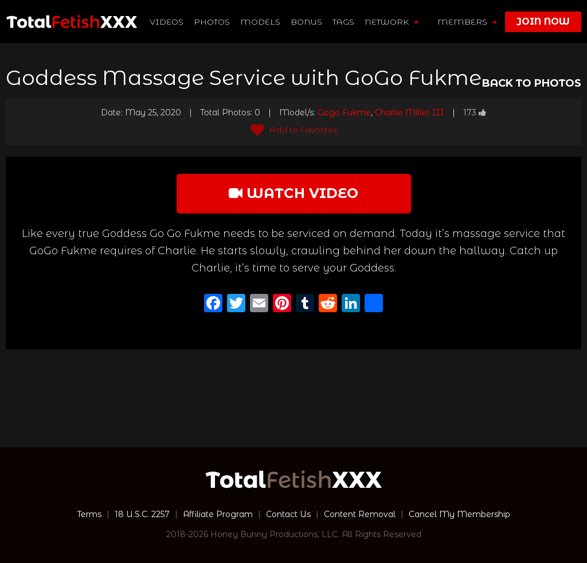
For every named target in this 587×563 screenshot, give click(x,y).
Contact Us (288, 514)
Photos (212, 22)
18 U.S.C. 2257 (142, 514)
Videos (166, 22)
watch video (293, 193)
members (467, 22)
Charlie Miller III (409, 112)
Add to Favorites (294, 130)
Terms (89, 514)
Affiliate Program (218, 514)
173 (474, 112)
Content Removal (360, 514)
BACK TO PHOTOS (531, 83)
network (391, 22)
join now (543, 21)
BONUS (306, 22)
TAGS (343, 22)
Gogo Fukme (344, 112)
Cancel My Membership (459, 514)
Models (260, 22)
